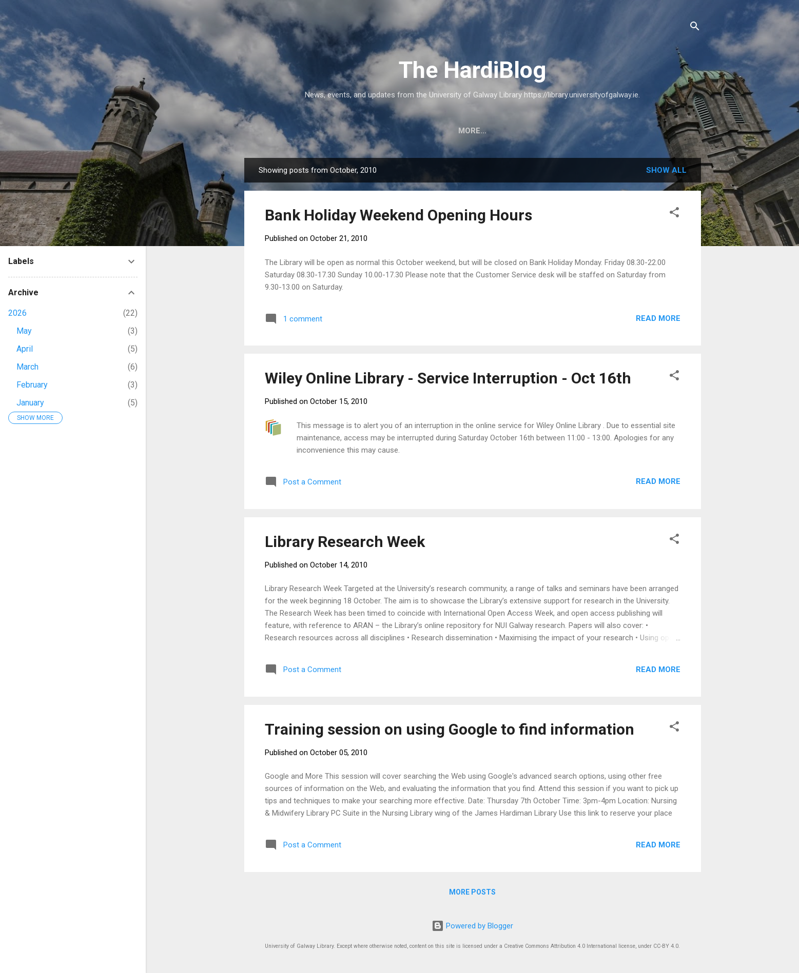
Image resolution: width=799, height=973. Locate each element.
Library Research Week (345, 542)
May (24, 331)
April (24, 349)
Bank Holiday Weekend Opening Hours (398, 215)
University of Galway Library (397, 130)
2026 (17, 313)
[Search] (695, 28)
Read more (658, 318)
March (27, 367)
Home (304, 130)
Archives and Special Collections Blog (566, 130)
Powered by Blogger (472, 925)
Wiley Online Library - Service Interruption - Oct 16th (448, 378)
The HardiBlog (472, 70)
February (32, 385)
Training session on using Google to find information (449, 729)
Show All (666, 170)
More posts (472, 892)
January (30, 403)
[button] (674, 214)
